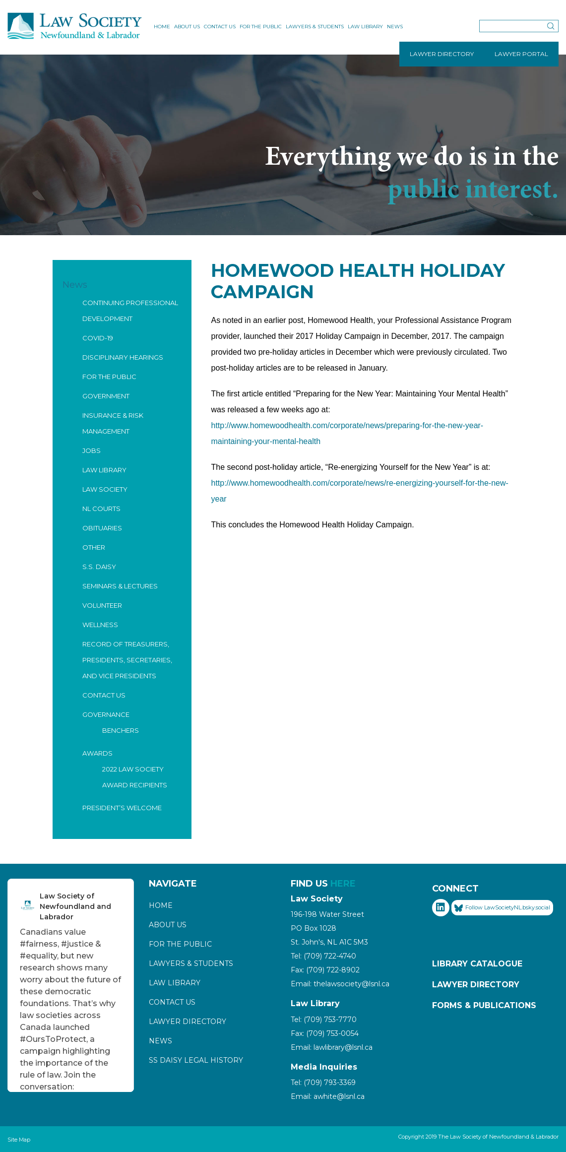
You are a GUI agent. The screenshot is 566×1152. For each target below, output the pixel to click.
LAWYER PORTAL (521, 54)
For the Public (261, 26)
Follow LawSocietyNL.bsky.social (502, 908)
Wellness (100, 625)
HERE (343, 883)
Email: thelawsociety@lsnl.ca (340, 983)
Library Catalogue (477, 963)
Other (93, 547)
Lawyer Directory (187, 1021)
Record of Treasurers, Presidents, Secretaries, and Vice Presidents (127, 660)
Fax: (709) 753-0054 (325, 1033)
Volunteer (102, 605)
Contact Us (220, 26)
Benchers (120, 730)
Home (162, 26)
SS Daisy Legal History (196, 1060)
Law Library (365, 26)
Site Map (18, 1139)
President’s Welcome (122, 808)
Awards (97, 753)
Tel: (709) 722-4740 (323, 956)
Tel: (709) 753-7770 (324, 1019)
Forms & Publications (484, 1005)
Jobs (91, 450)
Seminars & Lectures (120, 586)
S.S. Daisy (99, 567)
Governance (105, 714)
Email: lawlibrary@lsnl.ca (332, 1047)
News (395, 26)
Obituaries (102, 528)
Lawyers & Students (315, 26)
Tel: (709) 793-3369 (323, 1082)
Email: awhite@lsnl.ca (328, 1096)
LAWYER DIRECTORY (442, 54)
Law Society (104, 489)
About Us (187, 26)
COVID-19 (97, 338)
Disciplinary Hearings (122, 357)
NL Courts (101, 508)
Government (105, 396)
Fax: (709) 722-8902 (325, 969)
